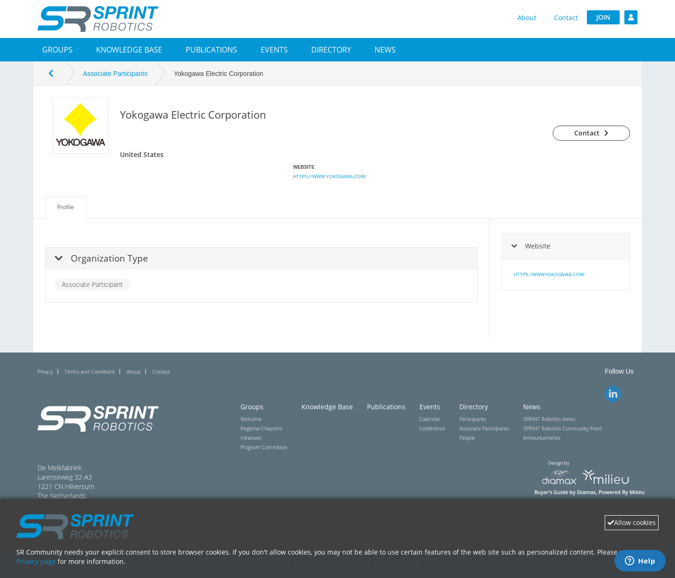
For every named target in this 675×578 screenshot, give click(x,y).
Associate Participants (115, 73)
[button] (57, 49)
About (527, 17)
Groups (57, 50)
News (385, 50)
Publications (211, 50)
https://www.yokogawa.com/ (330, 176)
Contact (566, 17)
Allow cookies (632, 522)
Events (274, 50)
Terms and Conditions (90, 371)
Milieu (637, 492)
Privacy (45, 371)
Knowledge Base (129, 50)
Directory (331, 50)
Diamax (586, 492)
